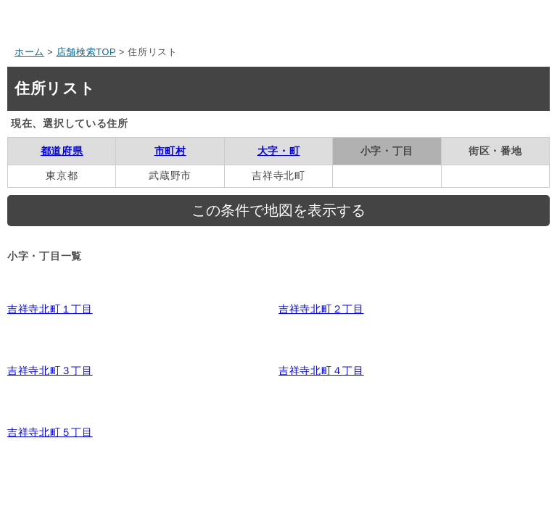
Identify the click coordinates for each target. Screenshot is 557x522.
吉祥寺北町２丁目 (321, 309)
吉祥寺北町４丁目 (321, 370)
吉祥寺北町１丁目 (50, 309)
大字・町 (278, 151)
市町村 (170, 151)
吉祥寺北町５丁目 (50, 432)
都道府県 (62, 151)
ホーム (29, 52)
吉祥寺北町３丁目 (50, 370)
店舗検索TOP (86, 52)
